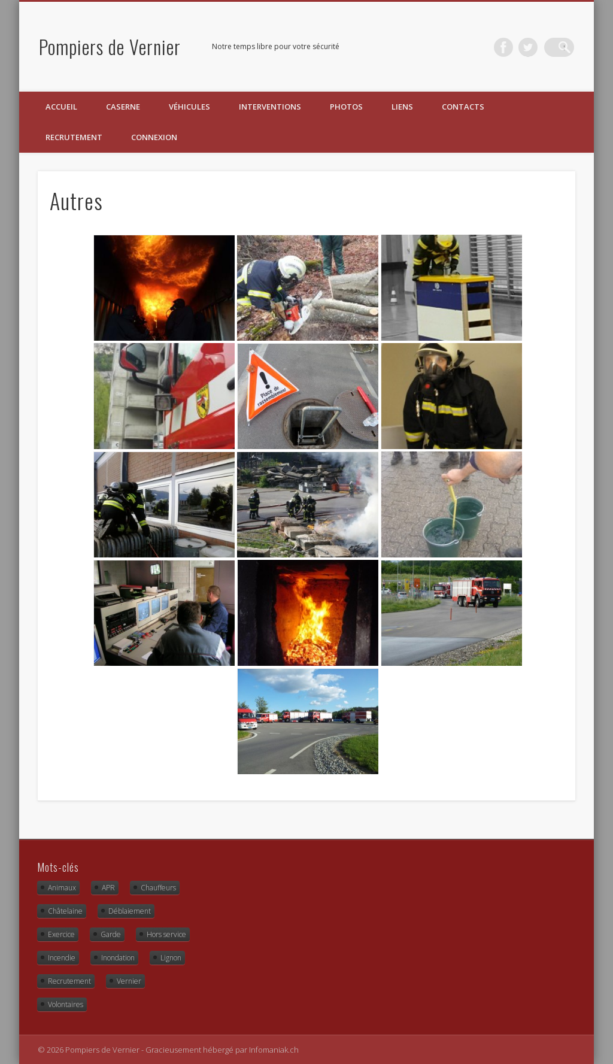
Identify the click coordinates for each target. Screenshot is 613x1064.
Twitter (540, 47)
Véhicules (189, 106)
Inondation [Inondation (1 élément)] (118, 958)
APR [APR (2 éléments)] (108, 888)
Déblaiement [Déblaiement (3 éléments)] (129, 911)
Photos (346, 106)
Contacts (463, 106)
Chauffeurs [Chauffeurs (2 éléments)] (158, 888)
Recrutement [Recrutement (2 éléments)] (69, 981)
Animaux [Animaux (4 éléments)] (62, 888)
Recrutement (73, 137)
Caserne (123, 106)
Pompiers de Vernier (110, 46)
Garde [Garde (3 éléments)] (111, 934)
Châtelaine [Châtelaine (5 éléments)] (65, 911)
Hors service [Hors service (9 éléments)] (166, 934)
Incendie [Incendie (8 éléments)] (61, 958)
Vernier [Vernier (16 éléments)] (129, 981)
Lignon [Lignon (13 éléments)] (170, 958)
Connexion (154, 137)
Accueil (61, 106)
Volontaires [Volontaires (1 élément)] (65, 1004)
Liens (402, 106)
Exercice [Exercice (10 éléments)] (61, 934)
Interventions (270, 106)
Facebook (515, 47)
